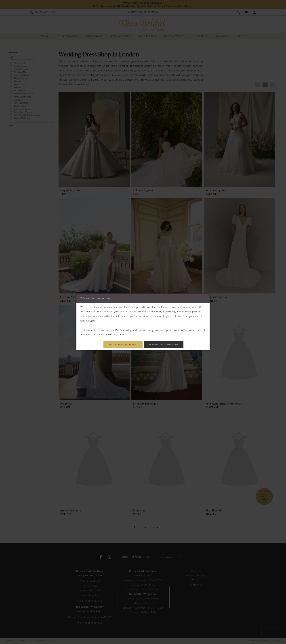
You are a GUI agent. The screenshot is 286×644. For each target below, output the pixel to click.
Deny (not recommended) (168, 344)
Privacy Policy (123, 329)
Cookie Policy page (112, 334)
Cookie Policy (146, 329)
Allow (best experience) (118, 344)
